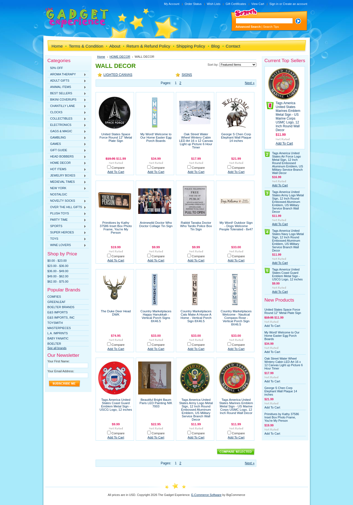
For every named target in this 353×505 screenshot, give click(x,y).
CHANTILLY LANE (67, 106)
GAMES (67, 144)
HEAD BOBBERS (67, 157)
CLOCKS (67, 112)
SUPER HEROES (67, 232)
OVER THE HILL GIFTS (67, 207)
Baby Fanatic (58, 338)
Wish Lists (214, 3)
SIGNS (187, 75)
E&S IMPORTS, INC (61, 317)
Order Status (193, 3)
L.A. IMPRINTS (58, 333)
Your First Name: (59, 361)
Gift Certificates (236, 3)
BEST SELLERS (67, 93)
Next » (249, 83)
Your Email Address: (61, 371)
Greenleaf (57, 301)
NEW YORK (67, 188)
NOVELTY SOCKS (67, 201)
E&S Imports (58, 312)
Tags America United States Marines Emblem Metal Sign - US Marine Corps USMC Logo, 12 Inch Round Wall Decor (236, 406)
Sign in (274, 3)
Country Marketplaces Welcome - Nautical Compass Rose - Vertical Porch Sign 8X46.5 (236, 318)
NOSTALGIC (58, 194)
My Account (171, 3)
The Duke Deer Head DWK (116, 313)
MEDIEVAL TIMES (67, 182)
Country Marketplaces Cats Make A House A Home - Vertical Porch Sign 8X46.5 (195, 316)
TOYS (67, 239)
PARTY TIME (67, 220)
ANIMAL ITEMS (67, 87)
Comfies (54, 296)
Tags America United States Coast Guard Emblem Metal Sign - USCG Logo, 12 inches (115, 404)
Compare (118, 167)
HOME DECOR (67, 163)
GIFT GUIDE (67, 150)
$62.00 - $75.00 (58, 281)
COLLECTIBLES (67, 119)
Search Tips (271, 26)
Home (101, 56)
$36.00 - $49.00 (58, 271)
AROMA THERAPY (67, 74)
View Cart (257, 3)
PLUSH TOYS (67, 214)
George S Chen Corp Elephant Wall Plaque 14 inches (236, 137)
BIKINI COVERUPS (67, 100)
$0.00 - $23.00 (57, 260)
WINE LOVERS (67, 245)
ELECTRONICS (67, 125)
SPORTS (67, 226)
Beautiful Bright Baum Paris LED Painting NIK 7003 (156, 403)
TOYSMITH (55, 322)
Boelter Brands (61, 307)
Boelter (54, 343)
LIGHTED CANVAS (118, 75)
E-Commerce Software (206, 494)
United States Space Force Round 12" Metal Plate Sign (115, 137)
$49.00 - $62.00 (58, 276)
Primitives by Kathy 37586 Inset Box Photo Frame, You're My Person (116, 227)
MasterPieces (59, 328)
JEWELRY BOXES (67, 176)
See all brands (57, 348)
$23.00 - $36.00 (58, 265)
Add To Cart (115, 171)
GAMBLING (67, 138)
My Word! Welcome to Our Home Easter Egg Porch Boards (156, 137)
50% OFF (56, 68)
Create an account (295, 3)
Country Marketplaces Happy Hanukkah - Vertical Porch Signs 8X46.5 (155, 316)
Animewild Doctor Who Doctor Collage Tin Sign (156, 224)
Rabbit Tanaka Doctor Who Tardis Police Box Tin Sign (196, 226)
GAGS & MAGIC (67, 131)
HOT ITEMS (67, 169)
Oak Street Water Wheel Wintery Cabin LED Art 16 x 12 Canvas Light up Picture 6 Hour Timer (196, 141)
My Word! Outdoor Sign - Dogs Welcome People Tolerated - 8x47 (236, 226)
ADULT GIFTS (67, 81)
